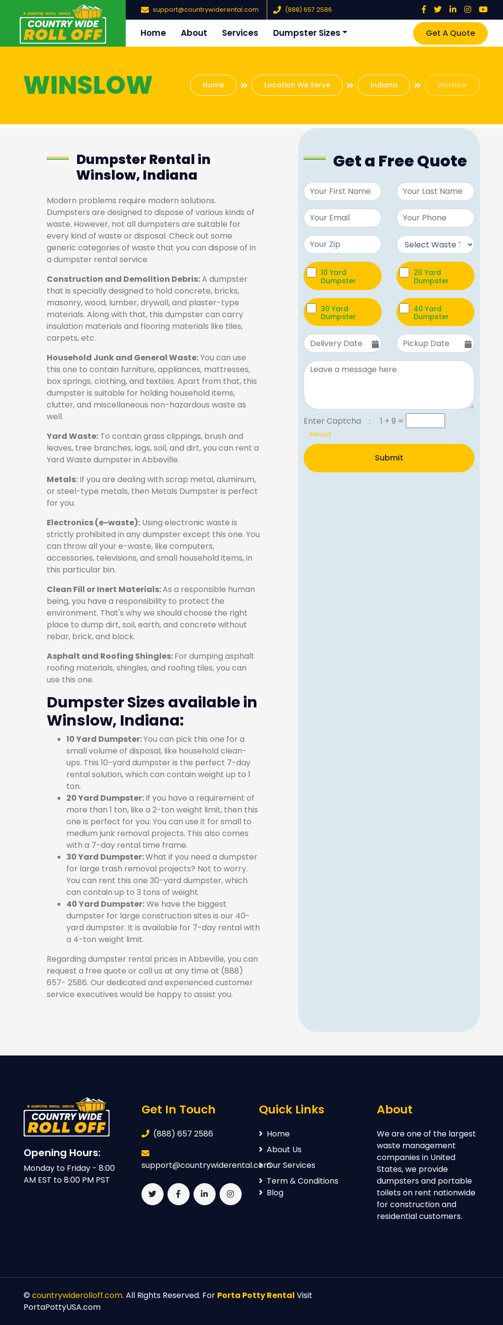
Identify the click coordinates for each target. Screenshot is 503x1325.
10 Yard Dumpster (338, 276)
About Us (280, 1149)
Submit (389, 457)
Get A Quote (450, 33)
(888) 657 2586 (308, 9)
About (194, 33)
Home (153, 33)
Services (240, 33)
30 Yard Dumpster (338, 313)
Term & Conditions (298, 1181)
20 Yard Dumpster (431, 276)
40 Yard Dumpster (431, 313)
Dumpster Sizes (306, 33)
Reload (317, 434)
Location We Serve (297, 85)
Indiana (383, 85)
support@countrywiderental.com (206, 9)
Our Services (287, 1165)
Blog (271, 1192)
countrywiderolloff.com (77, 1295)
